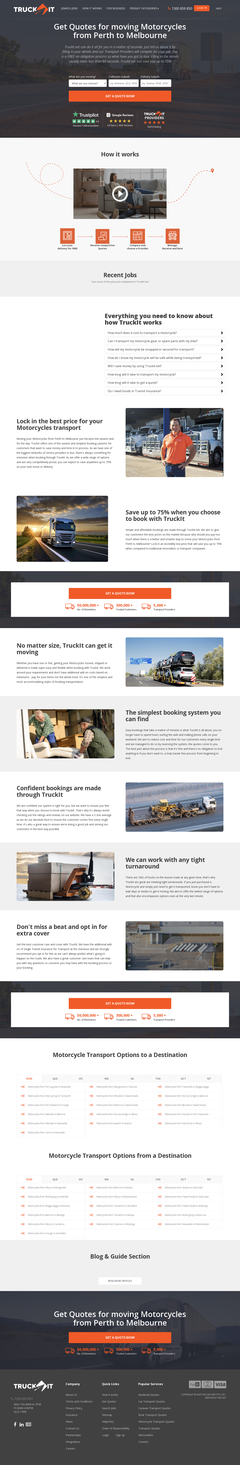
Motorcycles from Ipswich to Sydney (114, 1123)
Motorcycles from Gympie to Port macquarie (187, 1114)
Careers (70, 1448)
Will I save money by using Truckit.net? (135, 366)
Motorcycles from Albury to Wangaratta (47, 1187)
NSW (29, 1078)
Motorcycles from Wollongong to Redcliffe (48, 1196)
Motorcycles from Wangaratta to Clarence (117, 1086)
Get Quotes (109, 1401)
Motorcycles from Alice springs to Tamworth (49, 1095)
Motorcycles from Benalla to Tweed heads (185, 1105)
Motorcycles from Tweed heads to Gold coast (187, 1196)
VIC (81, 1078)
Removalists (145, 1435)
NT (209, 1078)
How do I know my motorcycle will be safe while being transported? (154, 358)
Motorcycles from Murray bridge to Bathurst (186, 1095)
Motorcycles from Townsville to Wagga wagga (187, 1086)
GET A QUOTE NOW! (120, 96)
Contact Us (72, 1428)
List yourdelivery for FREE (68, 247)
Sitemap (107, 1415)
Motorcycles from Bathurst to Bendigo (46, 1215)
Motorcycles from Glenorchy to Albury (183, 1123)
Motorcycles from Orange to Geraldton (47, 1233)
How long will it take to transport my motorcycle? (142, 374)
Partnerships (73, 1435)
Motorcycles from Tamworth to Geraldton (117, 1205)
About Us (71, 1395)
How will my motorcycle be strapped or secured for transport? (151, 349)
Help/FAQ (108, 1421)
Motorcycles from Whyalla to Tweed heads (117, 1095)
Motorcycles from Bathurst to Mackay (114, 1187)
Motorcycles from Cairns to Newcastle (46, 1132)
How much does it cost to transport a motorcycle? (142, 333)
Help (219, 8)
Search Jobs (69, 8)
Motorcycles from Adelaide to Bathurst (46, 1114)
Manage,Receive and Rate (172, 247)
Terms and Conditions (79, 1401)
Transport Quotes (149, 1428)
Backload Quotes (148, 1395)
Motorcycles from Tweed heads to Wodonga (186, 1205)
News (69, 1421)
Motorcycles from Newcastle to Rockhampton (187, 1224)
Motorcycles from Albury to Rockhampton (117, 1196)
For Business (116, 8)
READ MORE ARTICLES (120, 1280)
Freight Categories (144, 8)
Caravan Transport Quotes (154, 1408)
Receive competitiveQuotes (102, 247)
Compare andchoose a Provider (137, 247)
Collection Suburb (119, 76)
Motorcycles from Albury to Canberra (46, 1224)
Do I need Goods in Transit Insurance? (134, 391)
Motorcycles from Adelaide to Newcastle (47, 1123)
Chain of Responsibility (115, 1428)
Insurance (72, 1415)
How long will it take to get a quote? (133, 383)
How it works (110, 1395)
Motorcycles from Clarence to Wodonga (116, 1224)
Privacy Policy (74, 1408)
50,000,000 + (88, 605)
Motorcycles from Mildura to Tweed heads (117, 1105)
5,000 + (160, 605)
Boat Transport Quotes (152, 1415)
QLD (55, 1078)
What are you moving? (82, 76)
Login (105, 1435)
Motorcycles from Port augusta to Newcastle (49, 1086)
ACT (183, 1078)
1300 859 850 (180, 8)
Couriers (143, 1442)
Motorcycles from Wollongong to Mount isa (185, 1215)
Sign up (120, 1435)
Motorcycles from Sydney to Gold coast (184, 1187)
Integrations (73, 1442)
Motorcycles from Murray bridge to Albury (117, 1114)
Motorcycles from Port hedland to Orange (48, 1105)
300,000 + (124, 605)
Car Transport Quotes (151, 1401)
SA (132, 1078)
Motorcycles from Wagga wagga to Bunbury (49, 1205)
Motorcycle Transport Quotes (156, 1421)
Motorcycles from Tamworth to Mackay (115, 1215)
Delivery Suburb (149, 76)
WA (107, 1078)
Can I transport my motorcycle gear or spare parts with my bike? (153, 341)
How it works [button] (92, 8)
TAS (157, 1078)
